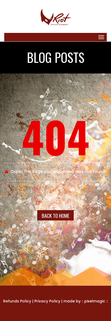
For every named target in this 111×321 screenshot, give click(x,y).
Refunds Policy (17, 301)
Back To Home (56, 215)
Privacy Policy (47, 301)
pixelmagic (94, 301)
